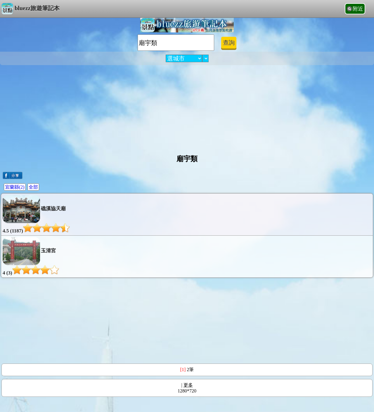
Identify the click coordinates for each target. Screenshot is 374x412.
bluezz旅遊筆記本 (30, 9)
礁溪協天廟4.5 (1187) (36, 214)
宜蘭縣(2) (15, 187)
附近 (358, 9)
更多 (188, 385)
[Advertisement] (187, 107)
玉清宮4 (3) (31, 256)
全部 (33, 187)
